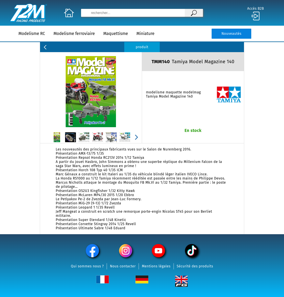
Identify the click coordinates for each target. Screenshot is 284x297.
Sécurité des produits (195, 266)
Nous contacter (123, 266)
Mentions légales (156, 266)
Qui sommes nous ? (87, 266)
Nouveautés (231, 34)
